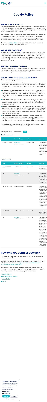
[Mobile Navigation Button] (45, 3)
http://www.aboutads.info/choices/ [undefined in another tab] (29, 263)
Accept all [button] (6, 396)
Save (25, 131)
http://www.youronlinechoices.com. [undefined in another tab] (11, 264)
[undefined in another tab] (7, 274)
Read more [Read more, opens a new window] (11, 387)
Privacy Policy (13, 43)
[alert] (10, 390)
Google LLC (17, 173)
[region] (24, 146)
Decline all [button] (14, 396)
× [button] (18, 380)
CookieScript (17, 142)
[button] (10, 399)
